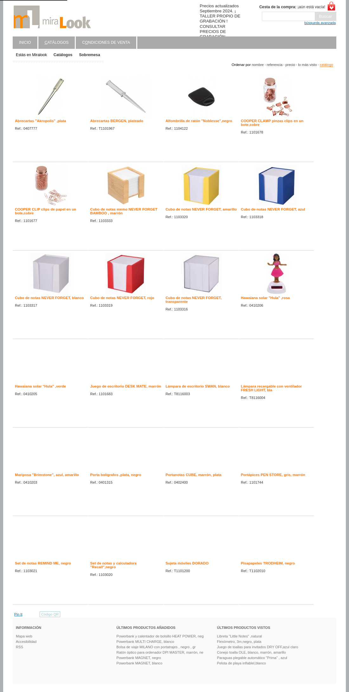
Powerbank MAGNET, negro (138, 658)
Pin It (18, 614)
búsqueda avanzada (320, 23)
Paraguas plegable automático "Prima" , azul (252, 658)
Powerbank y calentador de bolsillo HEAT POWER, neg (160, 636)
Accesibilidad (26, 641)
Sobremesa (89, 55)
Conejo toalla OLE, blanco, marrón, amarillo (251, 652)
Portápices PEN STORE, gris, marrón (273, 475)
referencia (274, 65)
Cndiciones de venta (106, 42)
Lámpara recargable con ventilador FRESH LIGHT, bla (271, 388)
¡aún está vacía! (292, 7)
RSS (19, 647)
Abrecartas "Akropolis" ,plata (40, 121)
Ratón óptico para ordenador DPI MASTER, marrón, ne (159, 652)
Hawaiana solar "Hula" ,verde (40, 386)
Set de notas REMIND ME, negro (43, 563)
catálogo (326, 65)
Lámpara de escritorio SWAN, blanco (197, 386)
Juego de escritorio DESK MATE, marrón (125, 386)
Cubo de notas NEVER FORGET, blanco (49, 298)
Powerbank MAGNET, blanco (139, 663)
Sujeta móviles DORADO (187, 563)
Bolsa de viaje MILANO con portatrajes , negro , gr (156, 647)
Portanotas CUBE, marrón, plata (193, 475)
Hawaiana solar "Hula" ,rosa (265, 298)
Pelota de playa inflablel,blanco (241, 663)
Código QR (50, 614)
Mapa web (24, 636)
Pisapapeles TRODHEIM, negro (268, 563)
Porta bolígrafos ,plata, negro (115, 475)
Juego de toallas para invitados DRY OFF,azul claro (257, 647)
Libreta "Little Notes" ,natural (239, 636)
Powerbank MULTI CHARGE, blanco (145, 641)
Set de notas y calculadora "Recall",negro (113, 565)
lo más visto (307, 65)
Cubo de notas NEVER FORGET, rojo (122, 298)
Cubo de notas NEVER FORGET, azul (273, 209)
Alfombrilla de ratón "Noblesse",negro (198, 121)
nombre (258, 65)
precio (290, 65)
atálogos (57, 42)
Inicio (25, 42)
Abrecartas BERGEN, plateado (116, 121)
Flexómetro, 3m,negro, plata (239, 641)
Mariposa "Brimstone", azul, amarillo (47, 475)
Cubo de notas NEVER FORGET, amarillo (201, 209)
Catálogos (63, 55)
